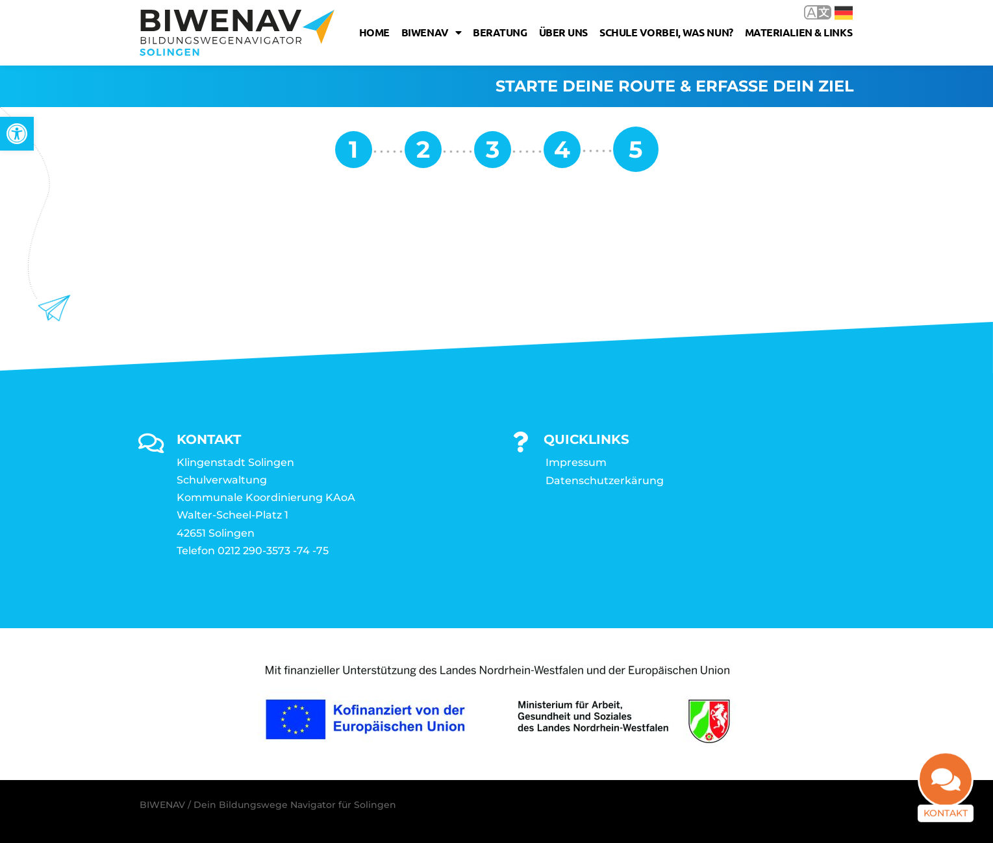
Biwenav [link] (431, 32)
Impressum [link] (576, 462)
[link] (17, 134)
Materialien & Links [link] (798, 32)
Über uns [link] (563, 32)
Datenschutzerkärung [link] (605, 480)
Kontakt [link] (946, 819)
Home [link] (374, 32)
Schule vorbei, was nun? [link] (666, 32)
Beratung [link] (500, 32)
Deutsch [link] (844, 13)
